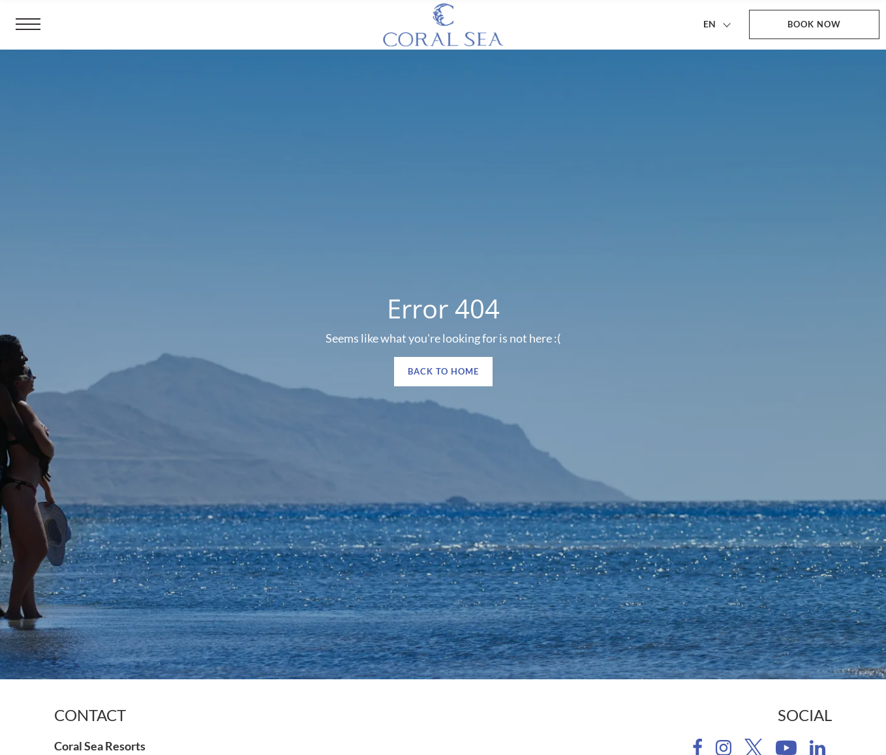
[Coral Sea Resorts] (443, 24)
